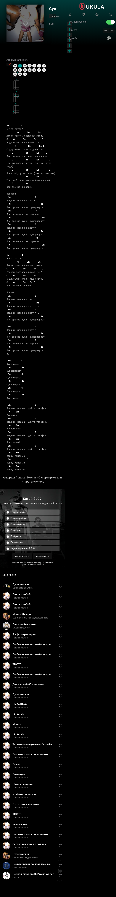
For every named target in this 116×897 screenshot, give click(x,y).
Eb (30, 70)
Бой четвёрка (17, 524)
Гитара (56, 16)
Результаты (42, 556)
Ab (15, 66)
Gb (15, 74)
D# (25, 70)
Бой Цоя (15, 530)
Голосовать (22, 556)
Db (15, 70)
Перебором (16, 542)
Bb (30, 66)
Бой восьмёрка (18, 518)
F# (44, 70)
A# (25, 66)
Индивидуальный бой (22, 548)
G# (25, 74)
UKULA (95, 7)
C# (44, 66)
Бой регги (15, 536)
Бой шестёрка (18, 512)
